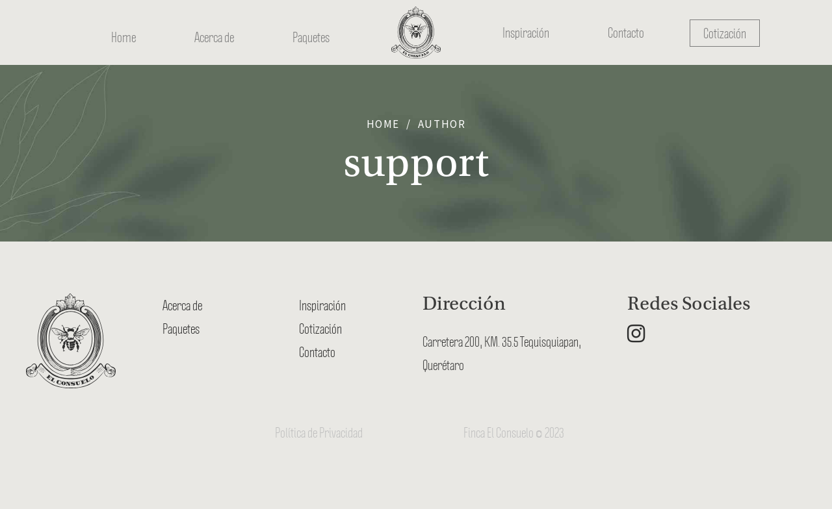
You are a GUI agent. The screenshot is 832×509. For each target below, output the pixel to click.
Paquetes (311, 32)
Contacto (626, 32)
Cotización (724, 33)
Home (123, 32)
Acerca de (214, 32)
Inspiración (525, 32)
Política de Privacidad (319, 432)
